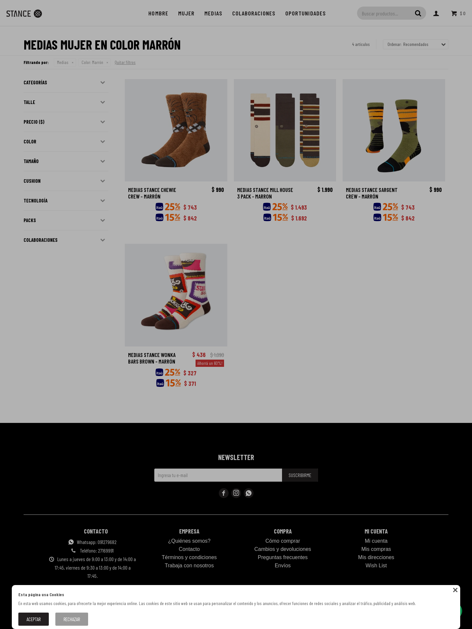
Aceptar (34, 619)
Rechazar (72, 619)
